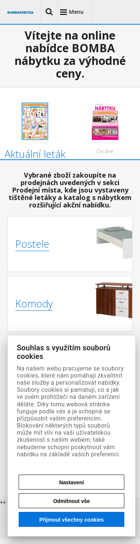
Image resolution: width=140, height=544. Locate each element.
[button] (49, 12)
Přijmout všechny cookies (71, 520)
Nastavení (71, 482)
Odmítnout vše (71, 501)
